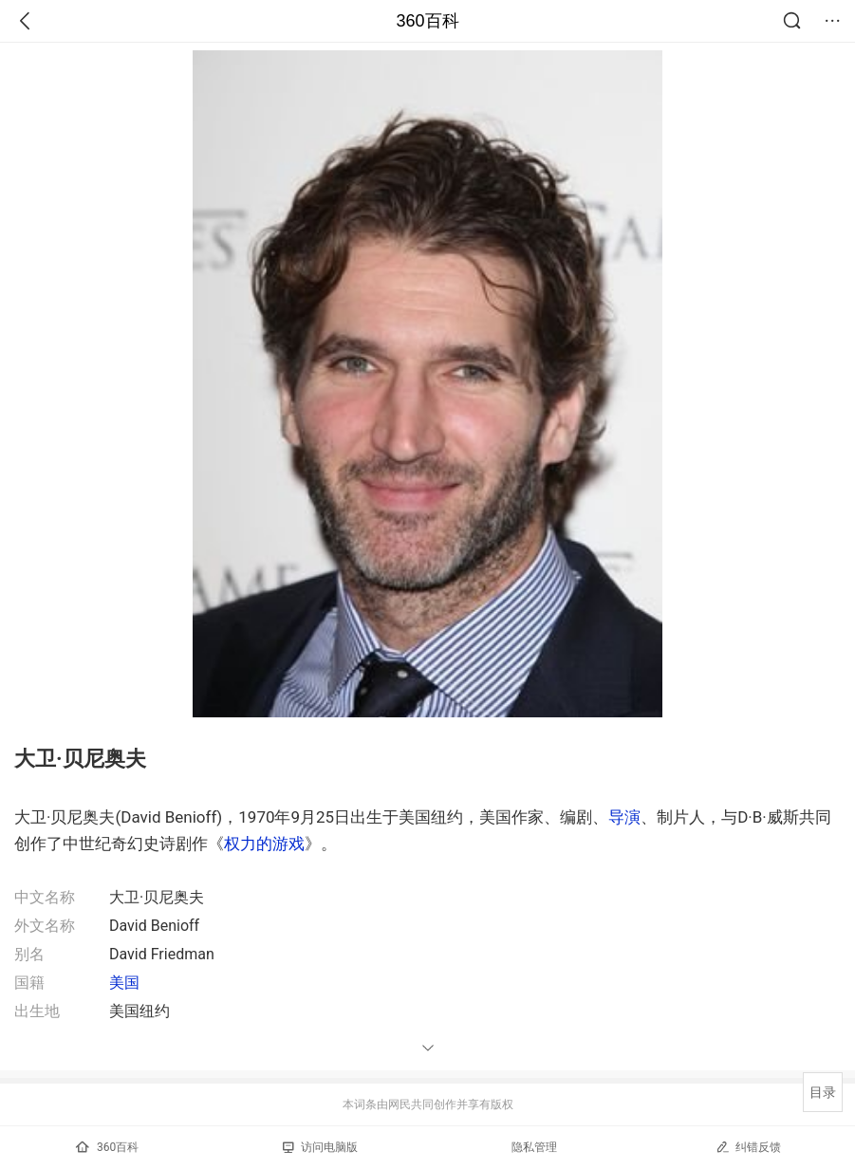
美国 (124, 983)
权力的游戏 (264, 843)
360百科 (427, 20)
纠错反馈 (748, 1147)
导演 (624, 816)
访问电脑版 (320, 1147)
